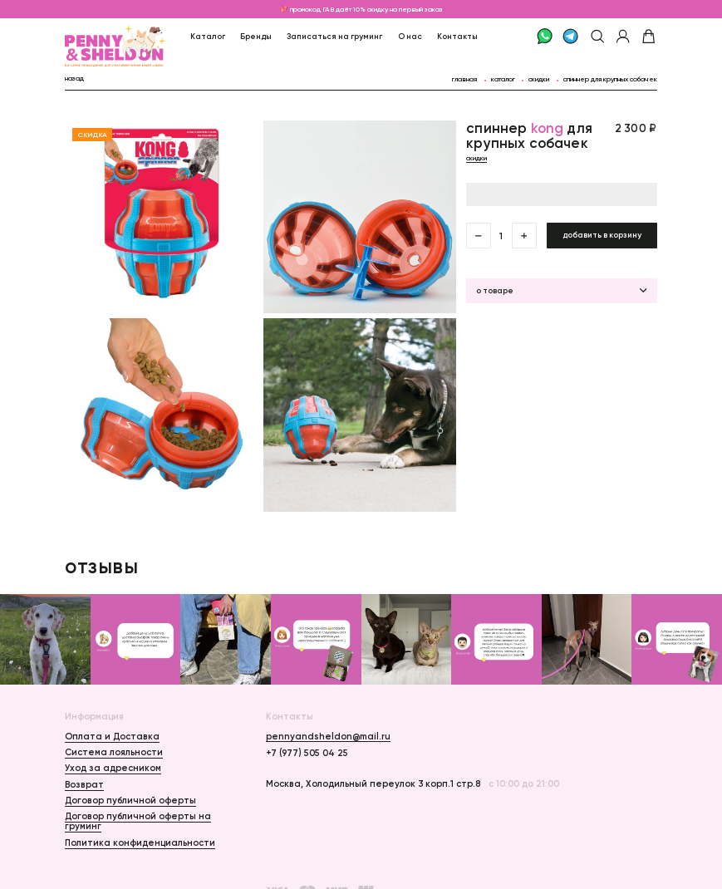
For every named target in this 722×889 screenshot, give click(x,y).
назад (74, 78)
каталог (503, 79)
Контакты (457, 36)
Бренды (256, 36)
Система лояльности (114, 752)
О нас (410, 36)
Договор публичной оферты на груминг (138, 821)
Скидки (538, 79)
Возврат (84, 784)
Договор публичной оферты (130, 800)
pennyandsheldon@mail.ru (328, 736)
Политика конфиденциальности (140, 842)
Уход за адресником (113, 768)
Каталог (207, 36)
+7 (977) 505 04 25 (307, 753)
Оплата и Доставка (112, 736)
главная (464, 79)
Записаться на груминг (334, 36)
